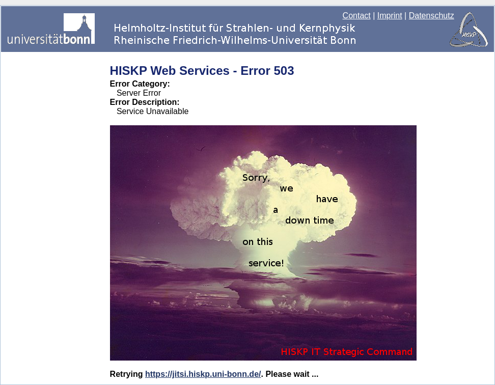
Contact (357, 15)
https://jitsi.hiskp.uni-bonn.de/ (203, 374)
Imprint (389, 15)
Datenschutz (431, 15)
